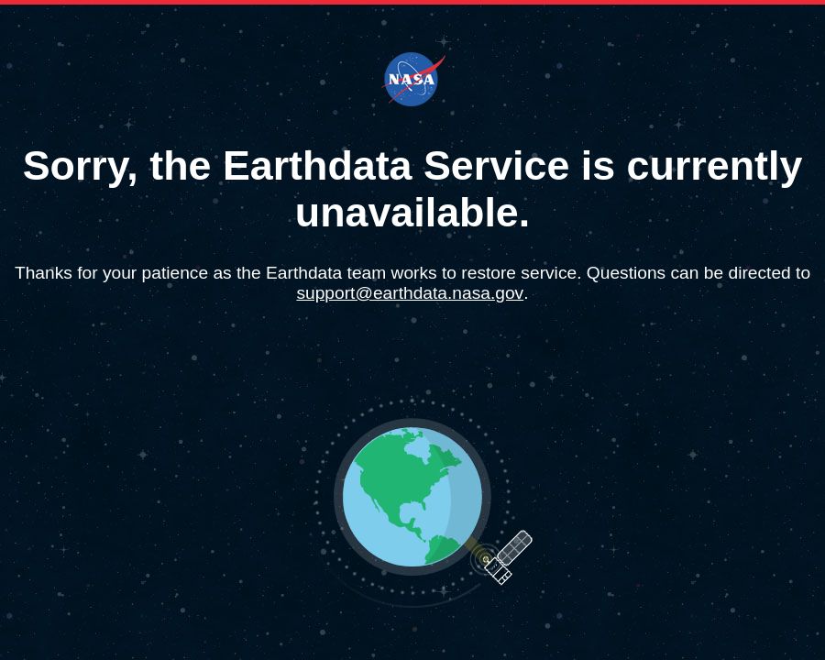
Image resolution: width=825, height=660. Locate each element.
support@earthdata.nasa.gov (409, 292)
